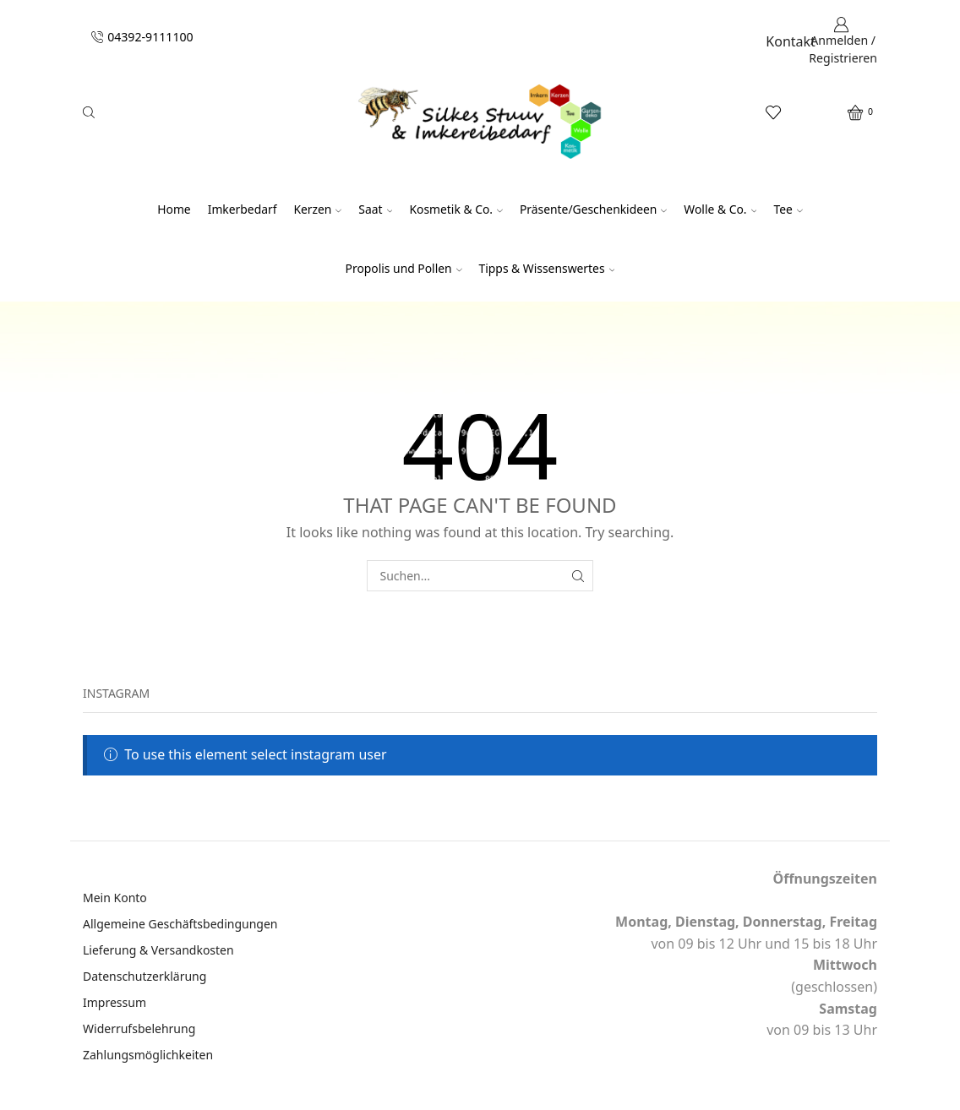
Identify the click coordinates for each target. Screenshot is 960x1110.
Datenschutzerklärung (144, 976)
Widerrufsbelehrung (139, 1028)
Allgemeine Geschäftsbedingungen (180, 924)
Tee (787, 209)
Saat (375, 209)
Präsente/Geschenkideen (593, 209)
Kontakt (790, 41)
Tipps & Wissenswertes (547, 268)
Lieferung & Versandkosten (158, 950)
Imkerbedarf (242, 209)
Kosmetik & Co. (456, 209)
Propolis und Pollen (404, 268)
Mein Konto (115, 898)
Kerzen (317, 209)
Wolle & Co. (720, 209)
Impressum (114, 1002)
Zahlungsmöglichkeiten (148, 1055)
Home (173, 209)
